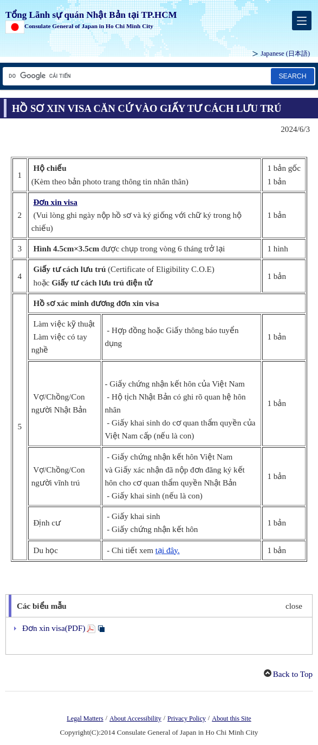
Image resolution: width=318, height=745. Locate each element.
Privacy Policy (186, 718)
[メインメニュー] (301, 20)
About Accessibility (135, 718)
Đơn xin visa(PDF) (53, 628)
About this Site (231, 718)
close (293, 606)
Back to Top (293, 674)
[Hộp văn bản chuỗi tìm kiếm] (136, 76)
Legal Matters (85, 718)
